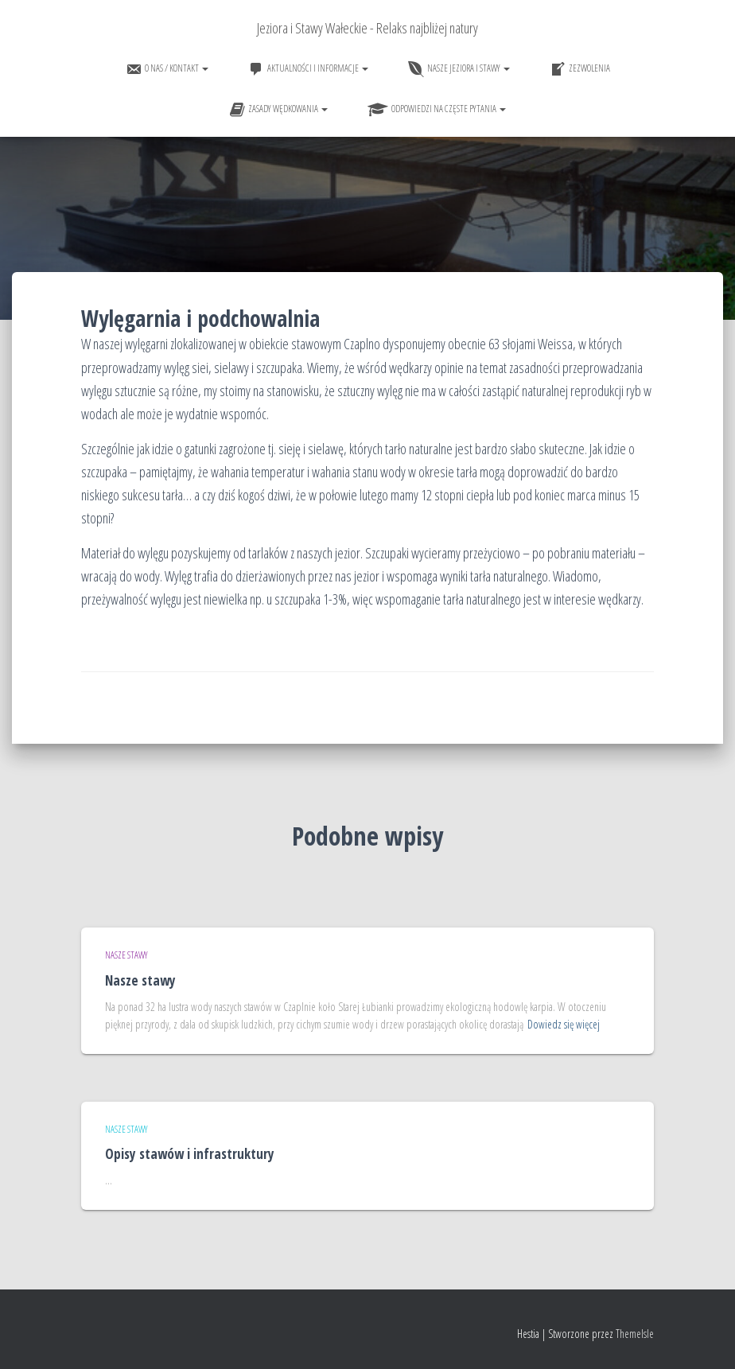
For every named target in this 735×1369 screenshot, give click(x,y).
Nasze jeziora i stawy (459, 69)
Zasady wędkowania (278, 110)
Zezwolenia (580, 69)
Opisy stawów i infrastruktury (189, 1154)
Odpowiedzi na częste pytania (437, 110)
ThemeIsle (635, 1333)
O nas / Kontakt (167, 69)
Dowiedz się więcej (563, 1024)
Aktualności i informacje (308, 69)
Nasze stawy (126, 955)
